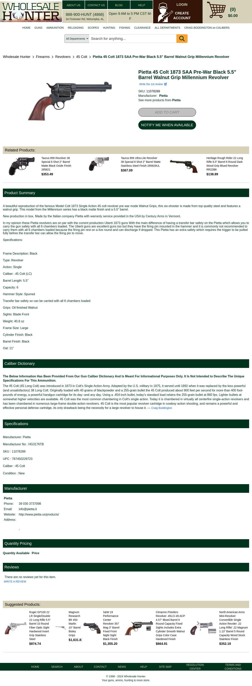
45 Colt (81, 57)
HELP (141, 5)
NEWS (122, 666)
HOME (27, 27)
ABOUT (78, 666)
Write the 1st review (153, 84)
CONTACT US (96, 5)
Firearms (43, 57)
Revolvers (63, 57)
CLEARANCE (142, 27)
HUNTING (109, 27)
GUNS (38, 27)
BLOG (119, 5)
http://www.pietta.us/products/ (39, 514)
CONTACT (100, 666)
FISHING (124, 27)
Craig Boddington (161, 407)
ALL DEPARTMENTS (167, 27)
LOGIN (182, 5)
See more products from (159, 100)
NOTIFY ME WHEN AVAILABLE (167, 125)
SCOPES (93, 27)
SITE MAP (165, 666)
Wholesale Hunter (16, 57)
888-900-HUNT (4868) (85, 14)
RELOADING (75, 27)
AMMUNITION (55, 27)
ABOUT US (73, 5)
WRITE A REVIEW (15, 581)
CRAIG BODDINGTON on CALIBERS (206, 27)
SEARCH (57, 666)
